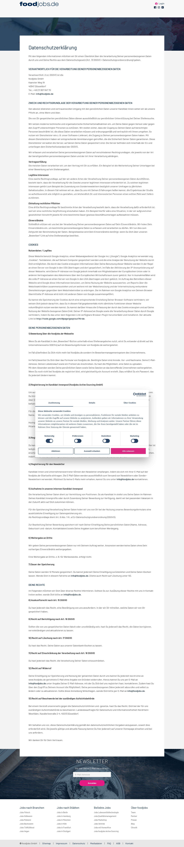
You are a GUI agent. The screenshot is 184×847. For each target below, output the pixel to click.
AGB (118, 843)
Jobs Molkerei (25, 820)
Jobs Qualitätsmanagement (105, 816)
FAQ (109, 843)
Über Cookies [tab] (130, 403)
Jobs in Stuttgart (63, 831)
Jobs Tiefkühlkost (27, 827)
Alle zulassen (128, 451)
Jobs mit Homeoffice (102, 827)
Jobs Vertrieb (99, 824)
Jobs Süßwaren (26, 816)
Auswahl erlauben (92, 451)
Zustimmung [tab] (54, 403)
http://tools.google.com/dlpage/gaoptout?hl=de (60, 318)
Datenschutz (79, 843)
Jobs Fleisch (25, 812)
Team (133, 812)
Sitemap (46, 843)
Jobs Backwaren (26, 824)
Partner (134, 816)
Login (161, 6)
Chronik (134, 827)
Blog (133, 824)
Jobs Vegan (24, 831)
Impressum (61, 843)
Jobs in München (64, 820)
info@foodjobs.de (44, 93)
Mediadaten (96, 843)
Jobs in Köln (62, 824)
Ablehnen (55, 451)
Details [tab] (92, 403)
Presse (134, 820)
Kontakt (129, 843)
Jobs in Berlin (62, 812)
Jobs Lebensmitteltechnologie (106, 812)
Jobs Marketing (100, 820)
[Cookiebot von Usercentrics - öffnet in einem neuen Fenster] (135, 394)
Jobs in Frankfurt (64, 827)
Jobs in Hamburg (64, 816)
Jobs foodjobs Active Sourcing (106, 831)
